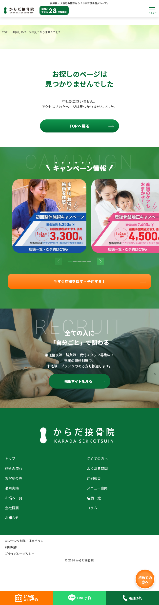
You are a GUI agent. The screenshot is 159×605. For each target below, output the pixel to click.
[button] (70, 261)
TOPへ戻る (79, 126)
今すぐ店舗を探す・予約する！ (79, 282)
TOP (4, 32)
